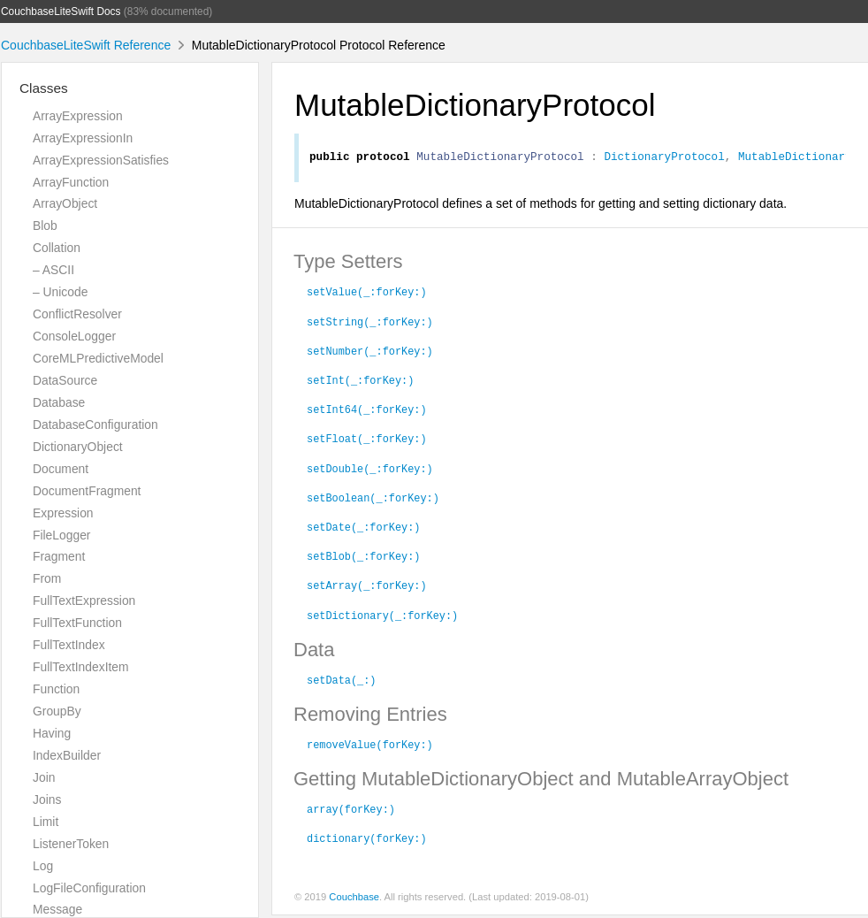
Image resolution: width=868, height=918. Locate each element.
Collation (56, 248)
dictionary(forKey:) (367, 840)
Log (43, 866)
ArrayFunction (71, 182)
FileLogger (62, 535)
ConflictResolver (77, 314)
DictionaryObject (78, 447)
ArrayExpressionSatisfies (101, 160)
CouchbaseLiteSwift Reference (86, 45)
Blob (45, 225)
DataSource (65, 380)
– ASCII (53, 270)
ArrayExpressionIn (83, 138)
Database (59, 402)
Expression (63, 513)
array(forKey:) (351, 811)
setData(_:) (341, 682)
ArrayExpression (78, 116)
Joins (47, 799)
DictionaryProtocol (664, 158)
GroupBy (57, 711)
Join (44, 777)
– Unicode (60, 292)
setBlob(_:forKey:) (363, 558)
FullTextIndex (69, 645)
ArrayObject (65, 203)
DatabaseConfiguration (95, 424)
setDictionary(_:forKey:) (382, 617)
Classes (43, 88)
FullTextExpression (84, 600)
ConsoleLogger (74, 336)
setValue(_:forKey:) (367, 294)
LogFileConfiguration (89, 888)
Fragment (59, 556)
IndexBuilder (67, 755)
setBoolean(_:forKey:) (373, 500)
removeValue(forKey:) (370, 746)
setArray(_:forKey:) (367, 587)
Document (60, 469)
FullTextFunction (77, 623)
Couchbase (354, 899)
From (47, 578)
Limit (45, 822)
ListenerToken (71, 844)
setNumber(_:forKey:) (370, 353)
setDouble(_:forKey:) (370, 470)
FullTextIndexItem (81, 667)
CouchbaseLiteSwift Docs (61, 11)
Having (52, 733)
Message (57, 909)
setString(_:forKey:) (370, 324)
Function (56, 689)
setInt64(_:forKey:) (367, 411)
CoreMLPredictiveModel (98, 358)
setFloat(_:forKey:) (367, 440)
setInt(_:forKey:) (360, 382)
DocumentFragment (87, 491)
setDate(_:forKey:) (363, 529)
